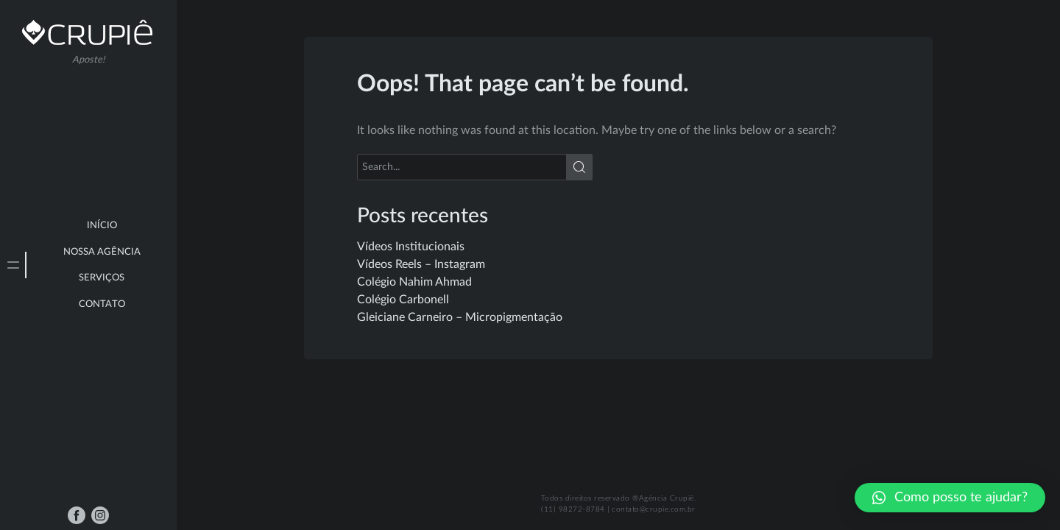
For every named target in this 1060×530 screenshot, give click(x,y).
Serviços (101, 278)
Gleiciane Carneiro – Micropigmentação (459, 317)
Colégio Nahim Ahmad (414, 282)
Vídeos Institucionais (410, 246)
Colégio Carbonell (403, 299)
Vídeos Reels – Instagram (421, 264)
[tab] (13, 265)
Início (102, 225)
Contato (102, 304)
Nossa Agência (102, 252)
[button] (950, 497)
